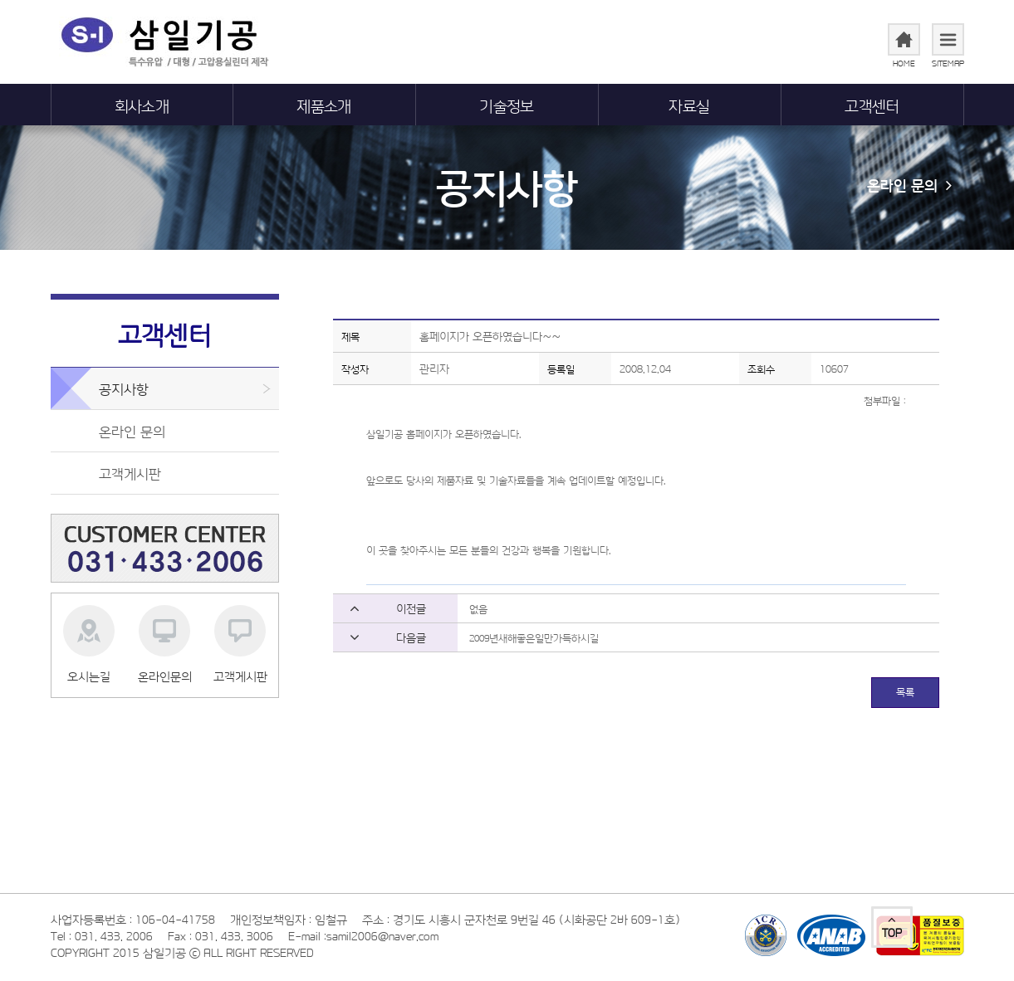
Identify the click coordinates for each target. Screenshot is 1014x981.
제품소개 (323, 105)
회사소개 (142, 105)
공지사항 (507, 185)
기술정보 (506, 105)
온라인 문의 (909, 183)
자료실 (689, 105)
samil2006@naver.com (382, 935)
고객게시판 (130, 472)
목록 (905, 691)
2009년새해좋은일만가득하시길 (534, 637)
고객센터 (872, 105)
